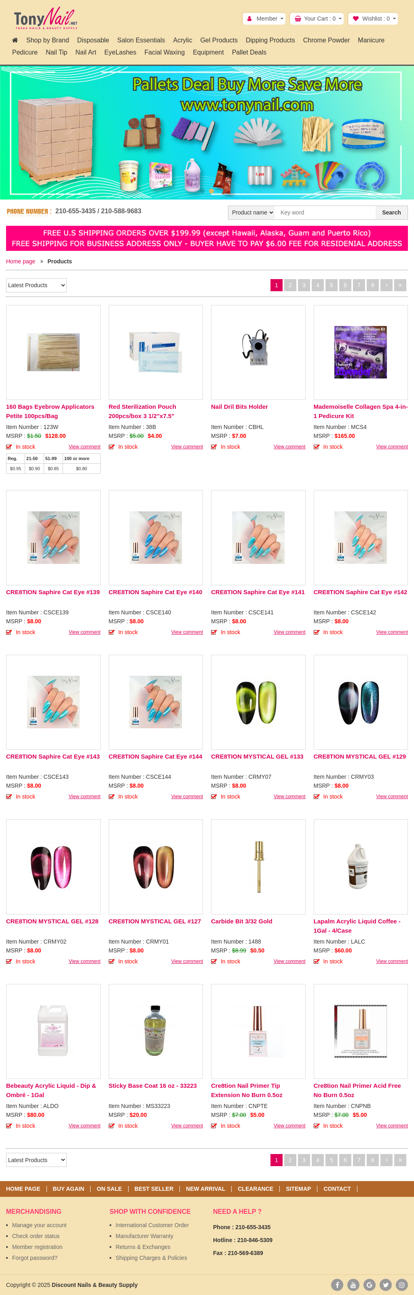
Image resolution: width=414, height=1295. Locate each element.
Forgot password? (34, 1258)
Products (59, 261)
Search (391, 212)
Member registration (37, 1247)
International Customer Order (152, 1225)
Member (267, 18)
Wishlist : (376, 18)
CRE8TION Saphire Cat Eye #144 (156, 756)
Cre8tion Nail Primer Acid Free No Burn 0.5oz (357, 1090)
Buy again (68, 1189)
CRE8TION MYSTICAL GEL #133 (257, 756)
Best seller (154, 1189)
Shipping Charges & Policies (151, 1258)
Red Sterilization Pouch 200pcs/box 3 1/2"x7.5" (143, 411)
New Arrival (205, 1189)
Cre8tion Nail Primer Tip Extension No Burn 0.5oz (247, 1090)
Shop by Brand (47, 40)
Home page (20, 261)
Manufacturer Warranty (144, 1236)
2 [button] (211, 191)
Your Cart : (320, 18)
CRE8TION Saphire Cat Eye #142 (361, 592)
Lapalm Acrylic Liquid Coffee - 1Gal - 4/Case (357, 926)
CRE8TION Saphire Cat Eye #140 (156, 592)
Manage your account (39, 1225)
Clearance (255, 1189)
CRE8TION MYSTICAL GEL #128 (52, 921)
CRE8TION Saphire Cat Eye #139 (53, 592)
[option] (207, 133)
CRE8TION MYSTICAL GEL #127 (155, 921)
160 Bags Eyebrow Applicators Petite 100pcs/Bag (50, 411)
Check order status (36, 1236)
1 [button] (202, 191)
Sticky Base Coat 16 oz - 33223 (153, 1085)
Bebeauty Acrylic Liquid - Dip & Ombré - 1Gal (51, 1090)
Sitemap (298, 1189)
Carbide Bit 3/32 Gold (241, 921)
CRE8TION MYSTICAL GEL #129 (360, 756)
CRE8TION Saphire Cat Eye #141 (258, 592)
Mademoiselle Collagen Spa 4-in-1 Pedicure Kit (361, 411)
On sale (109, 1189)
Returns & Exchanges (143, 1247)
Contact (337, 1189)
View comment (84, 447)
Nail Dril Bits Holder (239, 406)
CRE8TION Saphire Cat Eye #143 (53, 756)
